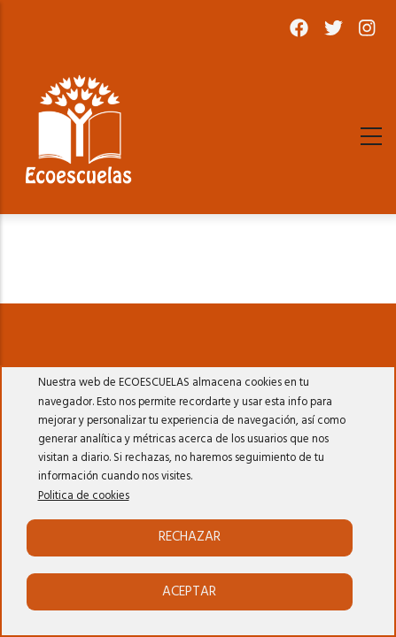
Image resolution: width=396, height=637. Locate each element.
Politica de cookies (83, 496)
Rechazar (190, 537)
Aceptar (189, 591)
